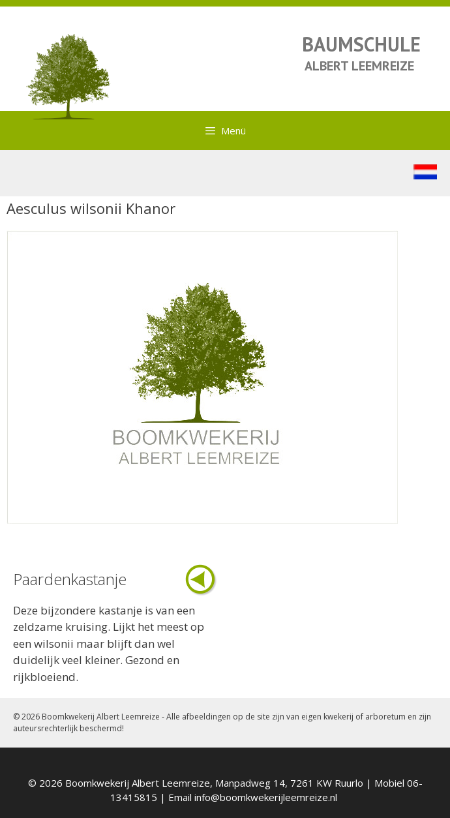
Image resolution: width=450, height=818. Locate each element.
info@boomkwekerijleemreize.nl (265, 797)
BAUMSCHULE (361, 44)
